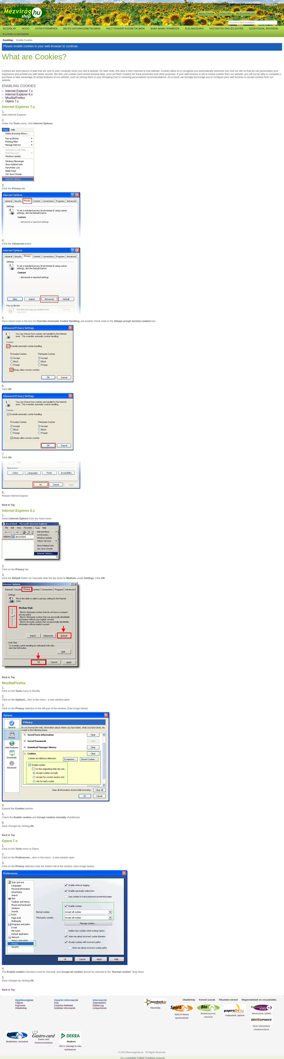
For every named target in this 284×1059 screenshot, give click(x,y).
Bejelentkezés (245, 13)
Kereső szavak (207, 999)
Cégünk (19, 1003)
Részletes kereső (228, 999)
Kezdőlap (8, 40)
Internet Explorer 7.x (19, 91)
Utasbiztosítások (261, 1029)
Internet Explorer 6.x (19, 94)
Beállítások (206, 13)
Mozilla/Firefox (15, 97)
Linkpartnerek (100, 1008)
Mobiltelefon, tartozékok (17, 1041)
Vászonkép (155, 1008)
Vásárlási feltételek (63, 1005)
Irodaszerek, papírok (234, 1015)
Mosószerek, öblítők (261, 1013)
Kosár (259, 14)
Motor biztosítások (261, 1026)
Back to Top (8, 504)
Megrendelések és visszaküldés (259, 999)
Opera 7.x (12, 101)
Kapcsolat (271, 4)
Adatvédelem (99, 1003)
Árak (56, 1003)
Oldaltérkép (21, 1008)
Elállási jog (98, 1005)
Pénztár (225, 13)
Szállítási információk (64, 1008)
